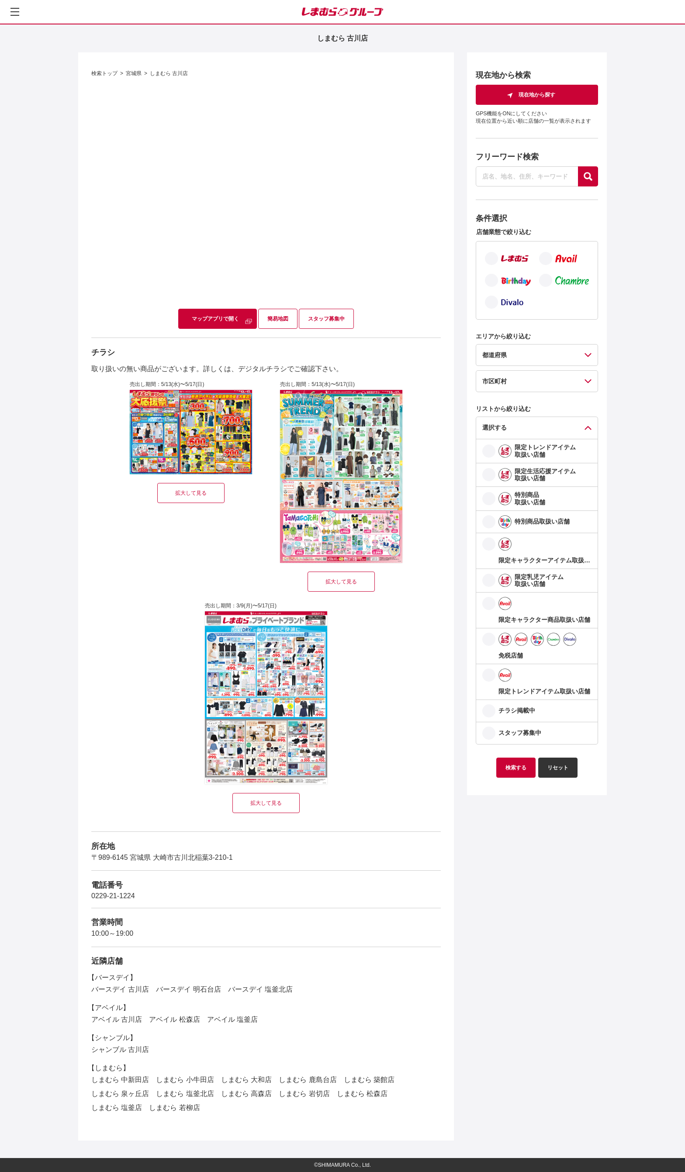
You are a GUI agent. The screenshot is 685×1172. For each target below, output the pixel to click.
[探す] (588, 176)
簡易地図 (277, 319)
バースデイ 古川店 (120, 989)
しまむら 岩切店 (304, 1093)
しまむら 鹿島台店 (307, 1079)
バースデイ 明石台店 (188, 989)
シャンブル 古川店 (120, 1049)
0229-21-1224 (113, 896)
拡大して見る (191, 493)
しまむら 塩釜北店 (185, 1093)
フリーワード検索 (507, 156)
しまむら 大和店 (246, 1079)
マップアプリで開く (215, 319)
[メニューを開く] (15, 12)
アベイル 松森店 (174, 1019)
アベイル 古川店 (116, 1019)
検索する (515, 768)
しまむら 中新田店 (120, 1079)
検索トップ (104, 73)
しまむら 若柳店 (174, 1107)
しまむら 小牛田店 (185, 1079)
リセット (557, 768)
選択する (494, 427)
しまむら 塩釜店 (116, 1107)
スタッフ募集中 (326, 319)
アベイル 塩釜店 (232, 1019)
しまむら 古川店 (169, 73)
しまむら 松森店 (362, 1093)
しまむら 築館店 (369, 1079)
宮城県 (134, 73)
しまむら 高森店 (246, 1093)
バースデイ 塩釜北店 (260, 989)
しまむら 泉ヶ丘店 (120, 1093)
